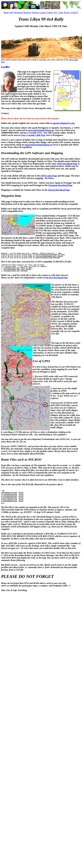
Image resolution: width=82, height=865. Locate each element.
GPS (11, 12)
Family (50, 12)
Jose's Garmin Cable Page (33, 135)
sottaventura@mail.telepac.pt (38, 145)
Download (18, 12)
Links (60, 12)
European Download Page (60, 185)
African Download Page (59, 190)
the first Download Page (57, 282)
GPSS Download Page (67, 164)
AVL (55, 12)
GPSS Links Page (49, 176)
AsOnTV (74, 12)
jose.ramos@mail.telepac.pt (41, 130)
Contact (42, 12)
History (67, 12)
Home (6, 12)
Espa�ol (5, 67)
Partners (35, 12)
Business (27, 12)
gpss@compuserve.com (64, 123)
